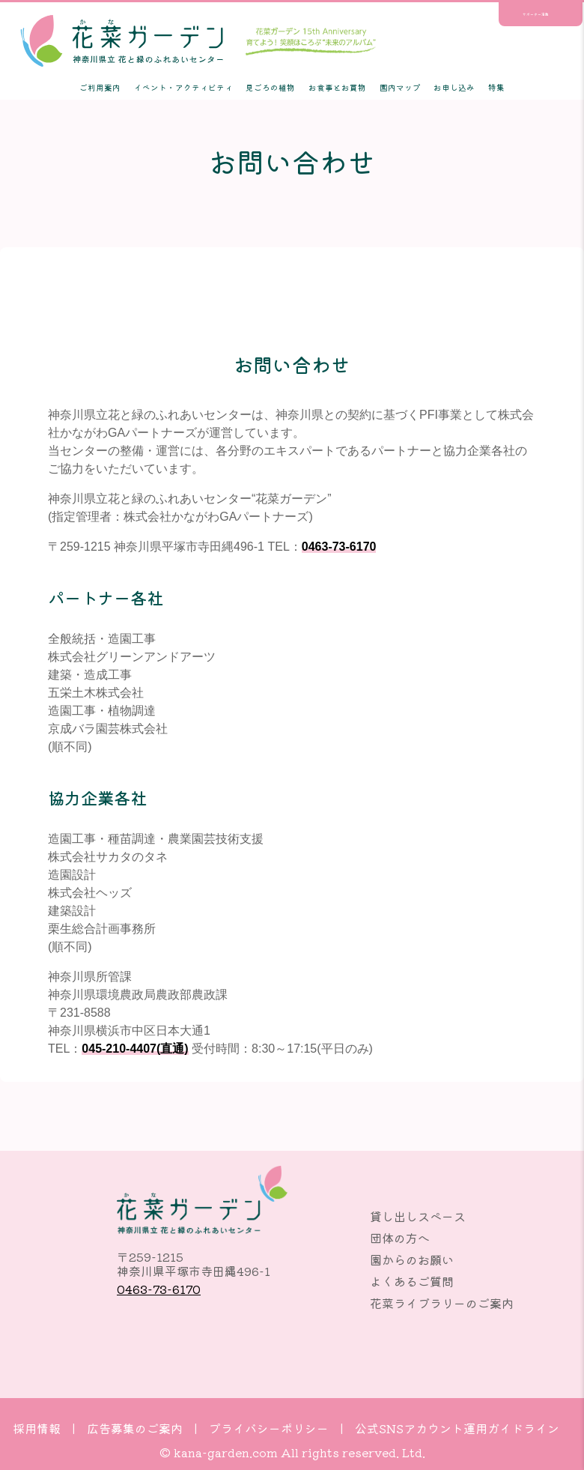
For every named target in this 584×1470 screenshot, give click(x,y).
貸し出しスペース (418, 1216)
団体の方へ (400, 1238)
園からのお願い (412, 1259)
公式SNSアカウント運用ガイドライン (457, 1428)
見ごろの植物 (270, 87)
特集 (496, 87)
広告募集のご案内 (135, 1428)
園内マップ (400, 87)
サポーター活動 (536, 14)
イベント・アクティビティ (183, 87)
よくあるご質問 (412, 1281)
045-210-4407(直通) (135, 1048)
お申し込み (454, 87)
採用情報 (37, 1428)
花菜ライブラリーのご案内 (442, 1303)
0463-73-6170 (339, 546)
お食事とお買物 (337, 87)
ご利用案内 (100, 87)
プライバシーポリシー (269, 1428)
